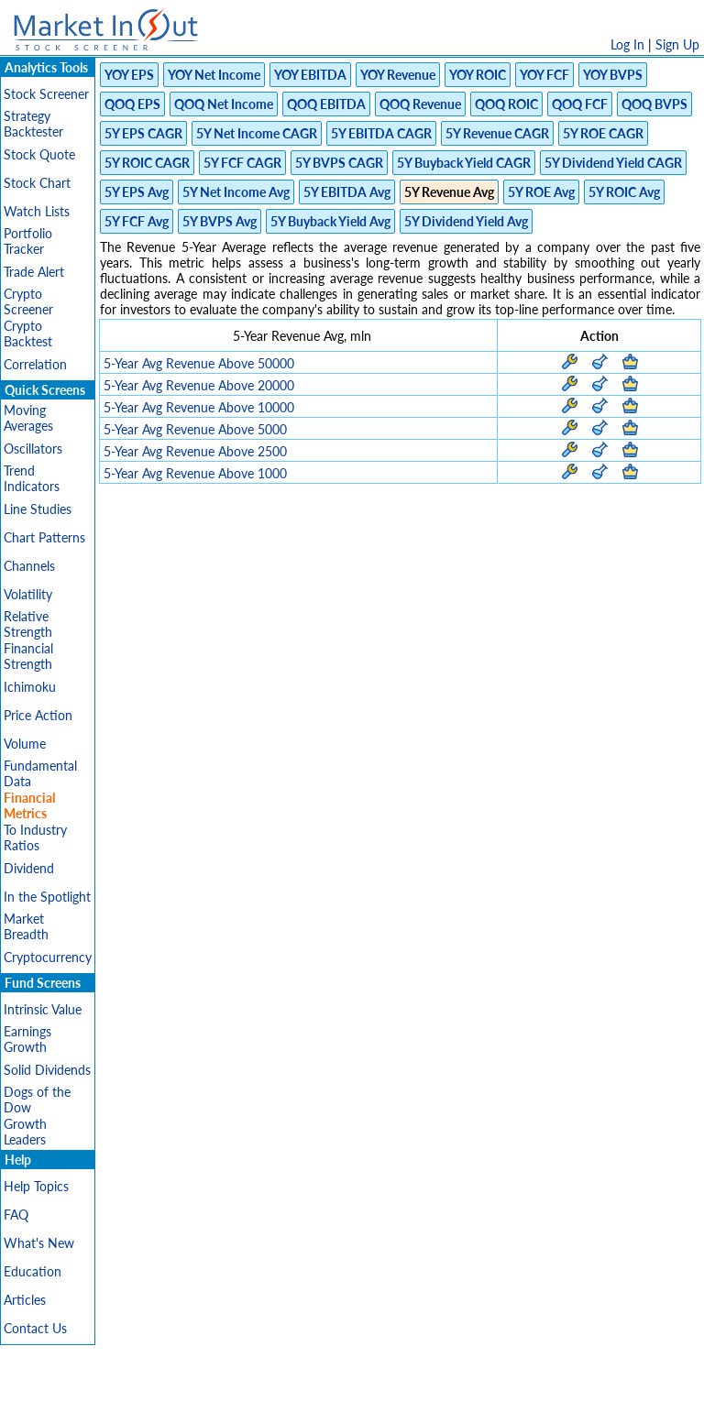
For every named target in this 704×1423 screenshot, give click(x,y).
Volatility (28, 594)
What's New (39, 1243)
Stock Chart (37, 183)
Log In (627, 44)
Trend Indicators (32, 478)
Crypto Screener (28, 301)
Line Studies (38, 509)
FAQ (16, 1214)
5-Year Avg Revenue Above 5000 (195, 429)
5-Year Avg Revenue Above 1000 (195, 473)
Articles (25, 1300)
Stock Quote (39, 154)
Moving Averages (28, 417)
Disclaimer (142, 1399)
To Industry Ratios (35, 837)
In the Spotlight (47, 896)
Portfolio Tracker (28, 241)
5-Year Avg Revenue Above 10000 (199, 407)
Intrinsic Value (43, 1009)
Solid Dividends (47, 1070)
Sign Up (677, 44)
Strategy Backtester (33, 123)
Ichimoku (30, 687)
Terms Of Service (320, 1399)
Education (32, 1271)
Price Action (38, 715)
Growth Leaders (25, 1131)
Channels (29, 566)
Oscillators (33, 448)
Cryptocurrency (48, 957)
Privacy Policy (221, 1399)
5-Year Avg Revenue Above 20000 (199, 385)
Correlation (35, 364)
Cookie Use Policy (429, 1399)
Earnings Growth (27, 1039)
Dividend (29, 868)
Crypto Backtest (28, 333)
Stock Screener (46, 94)
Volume (25, 743)
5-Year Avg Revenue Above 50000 (199, 363)
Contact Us (35, 1328)
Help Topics (36, 1186)
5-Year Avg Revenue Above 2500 (195, 451)
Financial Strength (28, 656)
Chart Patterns (44, 537)
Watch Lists (37, 211)
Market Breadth (26, 926)
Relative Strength (28, 624)
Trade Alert (34, 271)
